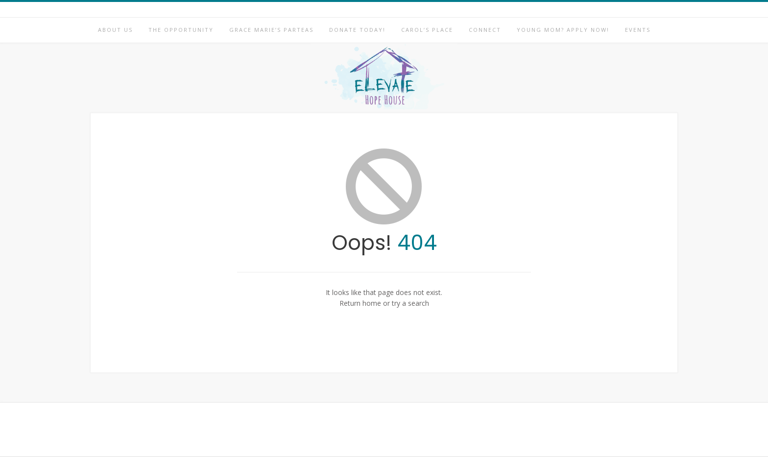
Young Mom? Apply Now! (563, 29)
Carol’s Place (427, 29)
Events (637, 29)
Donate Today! (357, 29)
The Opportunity (181, 29)
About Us (115, 29)
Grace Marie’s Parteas (271, 29)
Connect (485, 29)
